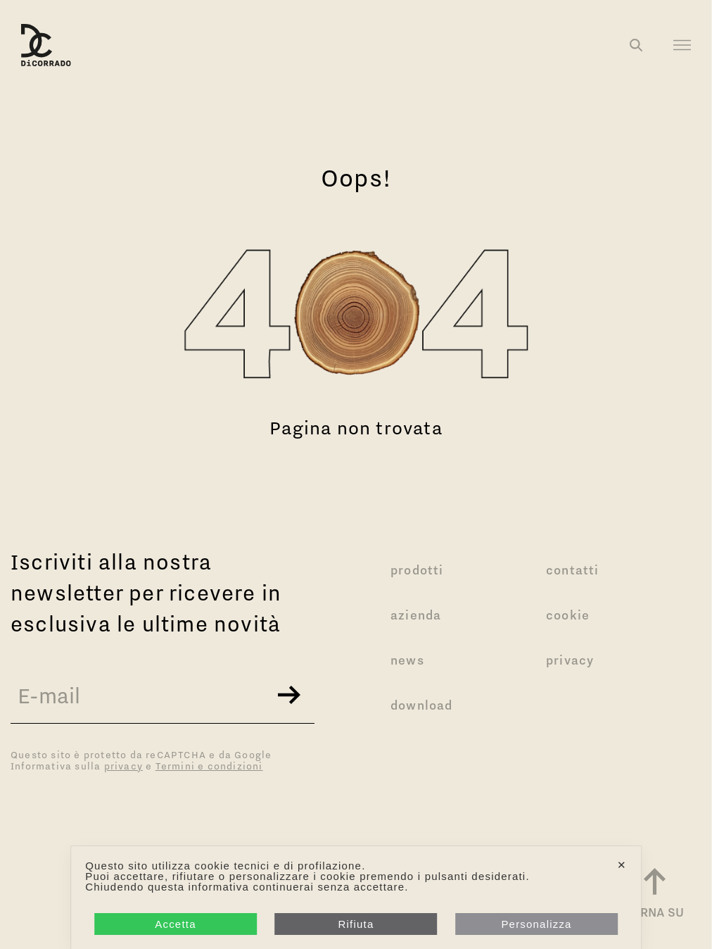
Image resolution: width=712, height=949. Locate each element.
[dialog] (356, 897)
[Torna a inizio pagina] (654, 895)
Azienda (415, 615)
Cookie (568, 615)
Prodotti (417, 570)
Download (421, 705)
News (407, 660)
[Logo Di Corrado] (46, 45)
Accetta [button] (175, 924)
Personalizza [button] (536, 924)
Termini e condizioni (209, 766)
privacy (123, 766)
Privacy (570, 660)
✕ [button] (622, 865)
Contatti (572, 570)
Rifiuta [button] (356, 924)
